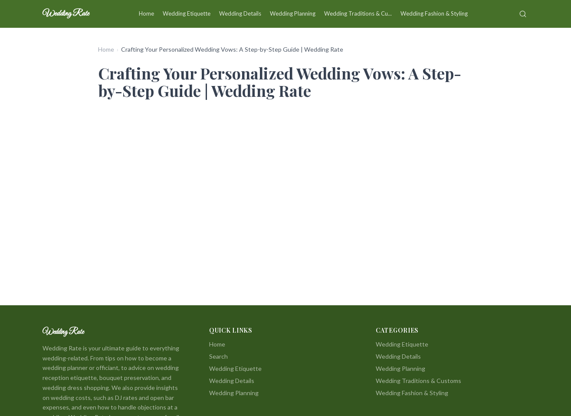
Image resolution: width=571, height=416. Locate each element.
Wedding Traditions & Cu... (358, 13)
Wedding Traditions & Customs (418, 380)
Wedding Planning (292, 13)
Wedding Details (240, 13)
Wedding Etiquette (186, 13)
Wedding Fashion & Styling (434, 13)
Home (146, 13)
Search (218, 356)
